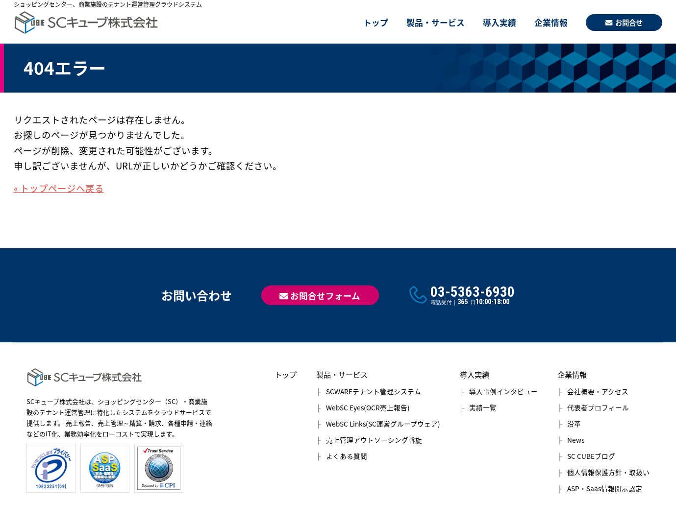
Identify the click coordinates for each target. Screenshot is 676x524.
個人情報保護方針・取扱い (608, 472)
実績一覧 (483, 407)
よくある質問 (346, 456)
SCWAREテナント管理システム (373, 391)
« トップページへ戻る (59, 188)
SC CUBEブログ (591, 456)
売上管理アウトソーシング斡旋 (374, 440)
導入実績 (499, 22)
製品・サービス (435, 22)
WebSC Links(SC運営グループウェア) (383, 424)
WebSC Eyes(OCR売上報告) (368, 407)
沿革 (574, 424)
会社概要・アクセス (597, 391)
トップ (375, 22)
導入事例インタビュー (503, 391)
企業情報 (551, 22)
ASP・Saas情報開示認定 (604, 488)
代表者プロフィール (598, 407)
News (575, 440)
